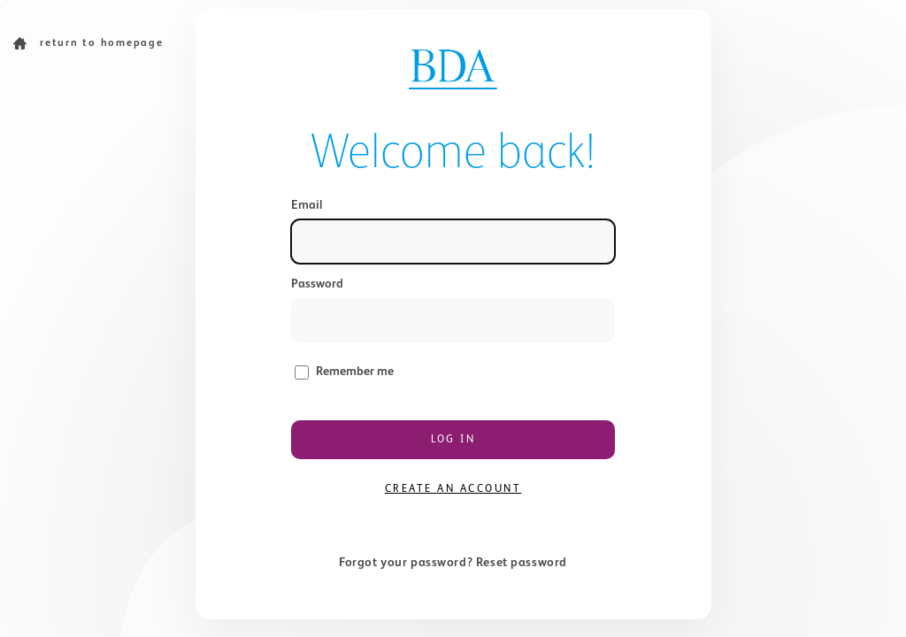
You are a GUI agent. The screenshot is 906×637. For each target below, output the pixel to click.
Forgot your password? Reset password (453, 562)
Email (306, 205)
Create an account (453, 489)
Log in (453, 439)
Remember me (355, 371)
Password (317, 284)
